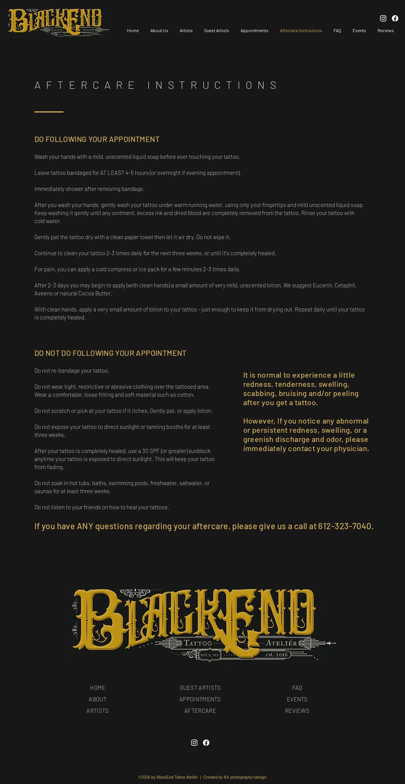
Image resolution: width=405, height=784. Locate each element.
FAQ (297, 687)
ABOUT (98, 699)
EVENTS (297, 699)
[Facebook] (206, 742)
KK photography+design (245, 777)
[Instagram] (194, 742)
